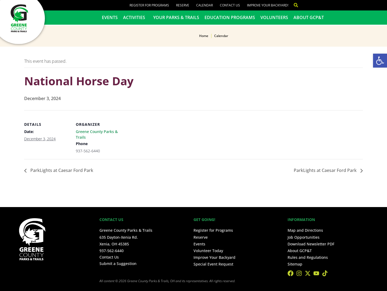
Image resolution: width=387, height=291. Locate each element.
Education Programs (230, 17)
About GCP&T (308, 17)
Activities (135, 17)
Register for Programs (149, 5)
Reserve (182, 5)
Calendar (204, 5)
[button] (380, 61)
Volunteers (274, 17)
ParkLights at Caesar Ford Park (61, 170)
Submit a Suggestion (118, 263)
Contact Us (230, 5)
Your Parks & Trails (176, 17)
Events (110, 17)
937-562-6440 (111, 250)
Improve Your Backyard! (267, 5)
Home (203, 36)
